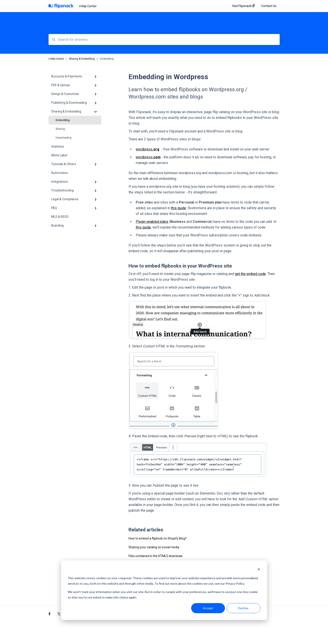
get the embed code (250, 274)
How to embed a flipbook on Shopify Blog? (158, 538)
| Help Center (88, 6)
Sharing (60, 128)
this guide (178, 208)
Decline (243, 608)
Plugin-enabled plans (152, 222)
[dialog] (164, 590)
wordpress (147, 149)
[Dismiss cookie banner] (258, 570)
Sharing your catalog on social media (154, 547)
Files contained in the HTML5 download (155, 556)
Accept (208, 608)
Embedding (63, 120)
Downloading (63, 137)
